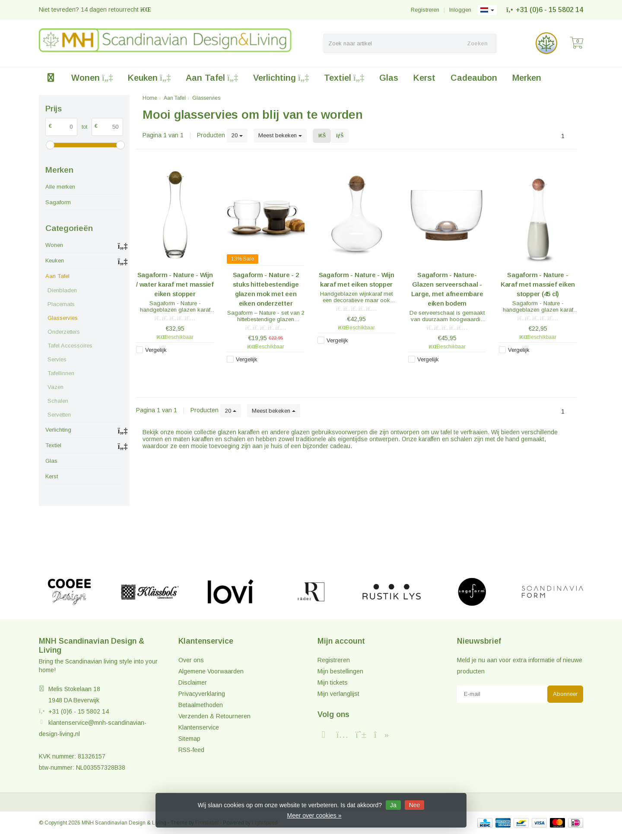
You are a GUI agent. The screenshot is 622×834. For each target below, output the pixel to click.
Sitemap (189, 738)
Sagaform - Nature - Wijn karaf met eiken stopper (356, 279)
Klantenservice (198, 727)
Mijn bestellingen (340, 671)
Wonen (92, 77)
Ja (393, 805)
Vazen (55, 387)
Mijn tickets (332, 682)
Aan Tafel (212, 77)
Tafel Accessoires (70, 345)
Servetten (59, 414)
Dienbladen (62, 290)
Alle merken (60, 186)
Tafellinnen (61, 373)
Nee (414, 805)
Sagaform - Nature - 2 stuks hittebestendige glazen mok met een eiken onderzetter (266, 289)
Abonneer (565, 694)
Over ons (191, 660)
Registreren (425, 9)
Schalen (58, 401)
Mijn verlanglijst (338, 693)
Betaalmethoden (200, 704)
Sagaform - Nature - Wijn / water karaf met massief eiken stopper (175, 284)
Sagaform (58, 202)
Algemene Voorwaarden (211, 671)
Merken (526, 77)
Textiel (344, 77)
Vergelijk (156, 350)
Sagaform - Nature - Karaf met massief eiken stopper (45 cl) (538, 284)
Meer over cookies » (314, 815)
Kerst (424, 77)
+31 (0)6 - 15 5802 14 (549, 9)
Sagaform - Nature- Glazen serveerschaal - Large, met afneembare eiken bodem (447, 289)
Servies (57, 359)
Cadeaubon (474, 77)
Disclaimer (192, 682)
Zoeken (477, 43)
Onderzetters (64, 332)
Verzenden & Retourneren (214, 716)
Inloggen (460, 9)
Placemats (61, 304)
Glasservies (63, 318)
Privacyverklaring (201, 693)
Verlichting (281, 77)
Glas (388, 77)
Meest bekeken (280, 135)
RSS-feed (191, 749)
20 (237, 135)
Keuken (149, 77)
